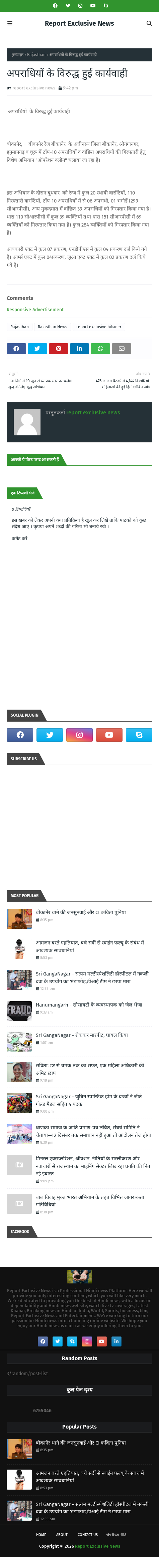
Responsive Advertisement (35, 310)
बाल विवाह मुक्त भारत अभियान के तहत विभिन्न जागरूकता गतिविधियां (90, 1201)
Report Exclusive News (79, 23)
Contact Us (88, 1535)
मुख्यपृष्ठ (17, 54)
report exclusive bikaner (99, 327)
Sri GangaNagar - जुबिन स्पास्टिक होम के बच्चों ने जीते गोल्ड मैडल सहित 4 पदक (89, 1100)
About (62, 1535)
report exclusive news (33, 87)
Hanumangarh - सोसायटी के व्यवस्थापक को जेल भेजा (89, 1005)
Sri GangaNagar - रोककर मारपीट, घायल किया (82, 1035)
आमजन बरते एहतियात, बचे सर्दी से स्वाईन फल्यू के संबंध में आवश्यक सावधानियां (90, 946)
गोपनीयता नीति (116, 1535)
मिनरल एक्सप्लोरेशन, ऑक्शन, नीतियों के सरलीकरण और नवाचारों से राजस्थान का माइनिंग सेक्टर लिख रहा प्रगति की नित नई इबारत (93, 1166)
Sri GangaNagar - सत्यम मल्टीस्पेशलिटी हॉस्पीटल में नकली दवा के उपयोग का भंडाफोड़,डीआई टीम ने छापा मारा (92, 978)
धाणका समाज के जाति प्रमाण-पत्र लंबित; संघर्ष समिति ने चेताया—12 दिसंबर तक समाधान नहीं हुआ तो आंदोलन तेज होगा (93, 1131)
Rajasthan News (52, 327)
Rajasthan (36, 54)
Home (41, 1535)
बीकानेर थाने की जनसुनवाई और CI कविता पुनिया (81, 912)
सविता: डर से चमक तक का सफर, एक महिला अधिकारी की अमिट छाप (90, 1069)
